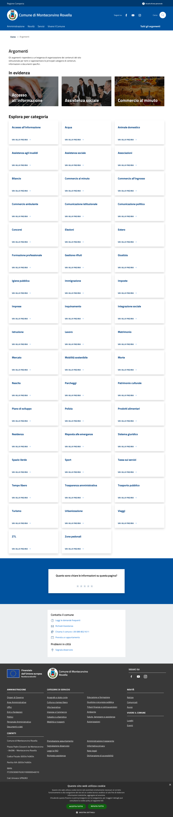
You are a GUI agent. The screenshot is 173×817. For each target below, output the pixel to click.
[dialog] (86, 799)
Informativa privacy (96, 745)
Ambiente (91, 711)
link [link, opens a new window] (102, 801)
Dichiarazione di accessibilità (100, 755)
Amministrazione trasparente (100, 741)
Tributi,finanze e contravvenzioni (102, 707)
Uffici (9, 707)
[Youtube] (132, 15)
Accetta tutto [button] (76, 806)
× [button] (170, 785)
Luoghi (130, 720)
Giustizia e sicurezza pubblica (100, 702)
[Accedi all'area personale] (152, 3)
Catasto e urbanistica (56, 716)
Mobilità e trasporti (56, 721)
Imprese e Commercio (57, 712)
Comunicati (132, 702)
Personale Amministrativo (19, 721)
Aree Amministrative (16, 702)
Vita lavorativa (53, 707)
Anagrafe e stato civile (57, 697)
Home (13, 36)
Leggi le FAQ (52, 750)
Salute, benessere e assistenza (101, 716)
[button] (86, 812)
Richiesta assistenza (56, 755)
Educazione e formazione (98, 697)
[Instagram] (138, 15)
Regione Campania (15, 3)
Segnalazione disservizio (58, 745)
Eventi (130, 725)
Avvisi (130, 707)
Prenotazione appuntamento (60, 741)
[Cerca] (162, 15)
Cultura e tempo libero (57, 702)
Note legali (92, 750)
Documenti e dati (15, 726)
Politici (10, 716)
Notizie (130, 697)
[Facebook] (125, 15)
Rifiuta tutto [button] (97, 806)
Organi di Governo (15, 697)
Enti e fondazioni (14, 712)
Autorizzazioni (93, 721)
